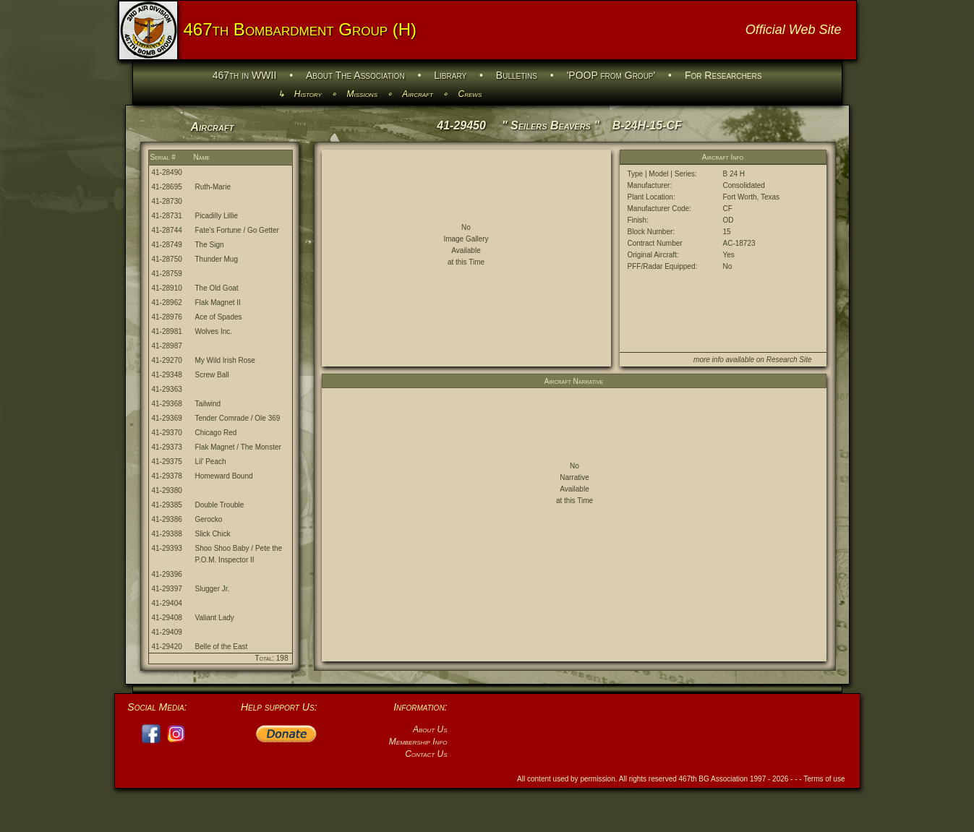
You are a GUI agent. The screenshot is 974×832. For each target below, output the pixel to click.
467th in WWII (245, 75)
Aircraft (417, 94)
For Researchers (723, 75)
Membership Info (418, 742)
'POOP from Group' (611, 75)
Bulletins (516, 75)
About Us (430, 729)
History (308, 94)
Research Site (789, 360)
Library (450, 75)
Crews (470, 94)
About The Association (355, 75)
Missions (362, 94)
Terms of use (824, 779)
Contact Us (426, 754)
